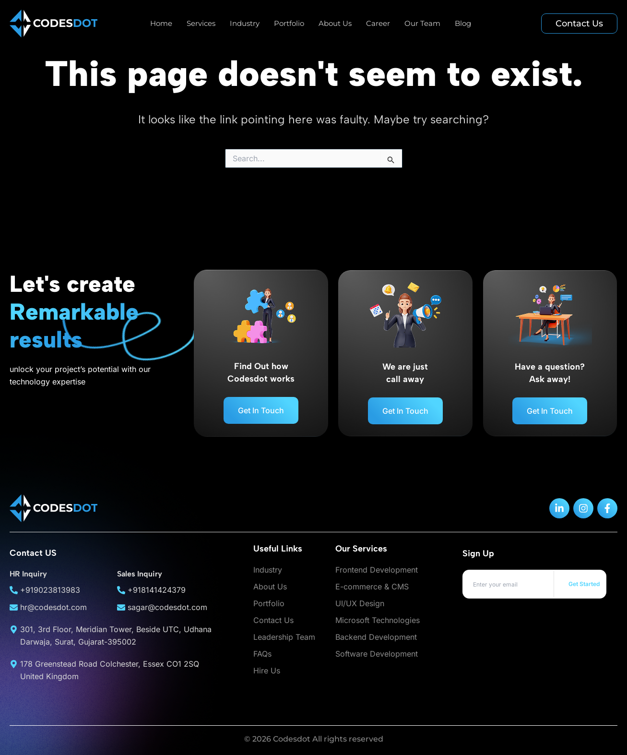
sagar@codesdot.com (167, 607)
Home (161, 23)
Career (378, 23)
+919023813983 (50, 590)
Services (201, 23)
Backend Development (376, 637)
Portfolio (289, 23)
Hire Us (266, 670)
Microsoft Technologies (377, 620)
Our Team (422, 23)
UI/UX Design (359, 603)
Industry (245, 23)
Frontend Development (376, 570)
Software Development (376, 654)
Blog (463, 23)
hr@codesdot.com (53, 607)
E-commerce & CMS (372, 586)
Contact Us (273, 620)
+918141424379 (157, 590)
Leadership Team (284, 637)
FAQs (262, 654)
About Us (335, 23)
